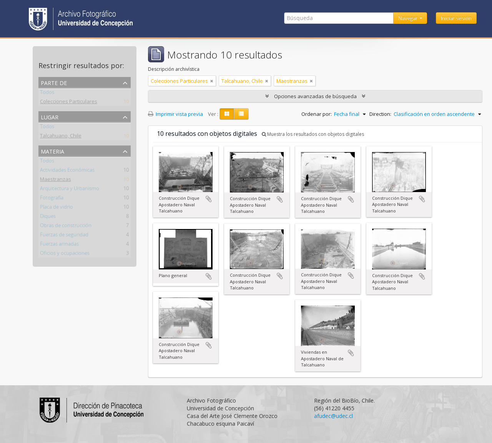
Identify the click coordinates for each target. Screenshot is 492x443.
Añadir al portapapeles (209, 199)
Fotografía (51, 199)
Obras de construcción (65, 226)
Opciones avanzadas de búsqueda (315, 96)
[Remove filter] (211, 81)
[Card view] (226, 114)
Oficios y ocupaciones (65, 254)
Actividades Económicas (67, 171)
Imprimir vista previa (175, 113)
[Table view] (241, 114)
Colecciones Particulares (68, 102)
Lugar (49, 116)
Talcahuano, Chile (60, 137)
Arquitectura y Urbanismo (69, 189)
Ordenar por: (316, 113)
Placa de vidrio (56, 208)
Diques (48, 217)
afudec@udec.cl (333, 416)
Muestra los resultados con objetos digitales (313, 134)
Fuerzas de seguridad (64, 235)
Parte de (54, 82)
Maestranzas (55, 180)
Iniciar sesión (456, 18)
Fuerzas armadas (59, 245)
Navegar (408, 18)
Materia (52, 150)
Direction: (380, 113)
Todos (47, 93)
